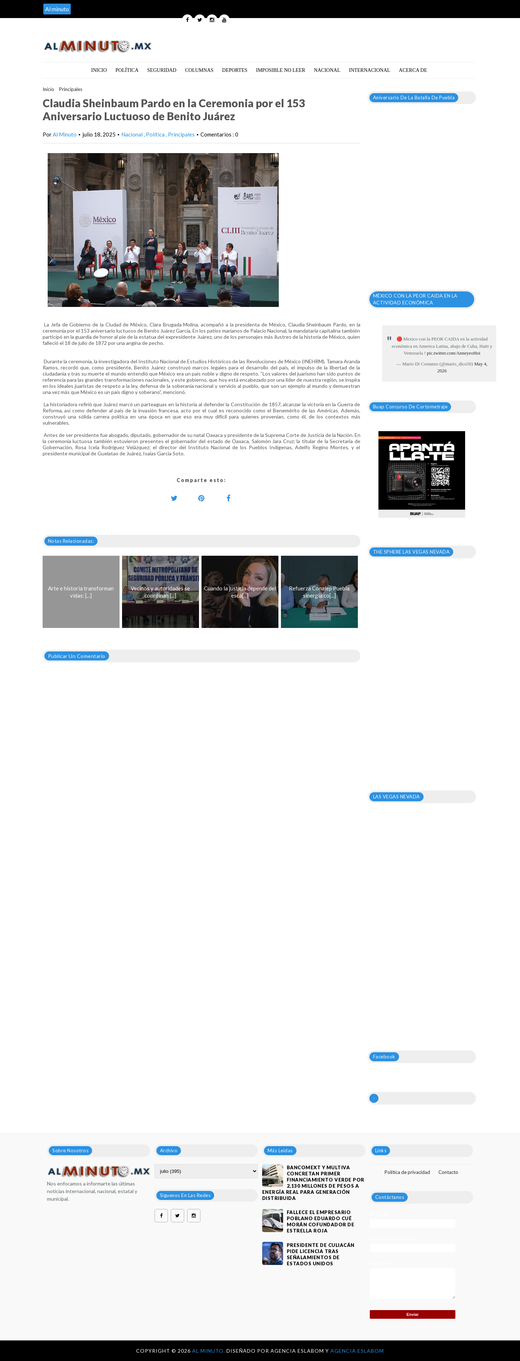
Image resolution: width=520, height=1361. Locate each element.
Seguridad (162, 70)
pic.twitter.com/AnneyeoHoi (453, 353)
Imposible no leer (280, 70)
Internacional (369, 70)
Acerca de (413, 70)
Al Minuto (65, 134)
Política (127, 70)
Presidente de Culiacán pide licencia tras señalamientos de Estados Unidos (321, 1254)
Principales (70, 89)
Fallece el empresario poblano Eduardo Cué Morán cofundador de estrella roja (321, 1221)
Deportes (234, 70)
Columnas (199, 70)
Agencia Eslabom (357, 1351)
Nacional (327, 70)
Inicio (99, 70)
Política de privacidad (407, 1172)
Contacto (448, 1172)
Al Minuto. (209, 1351)
